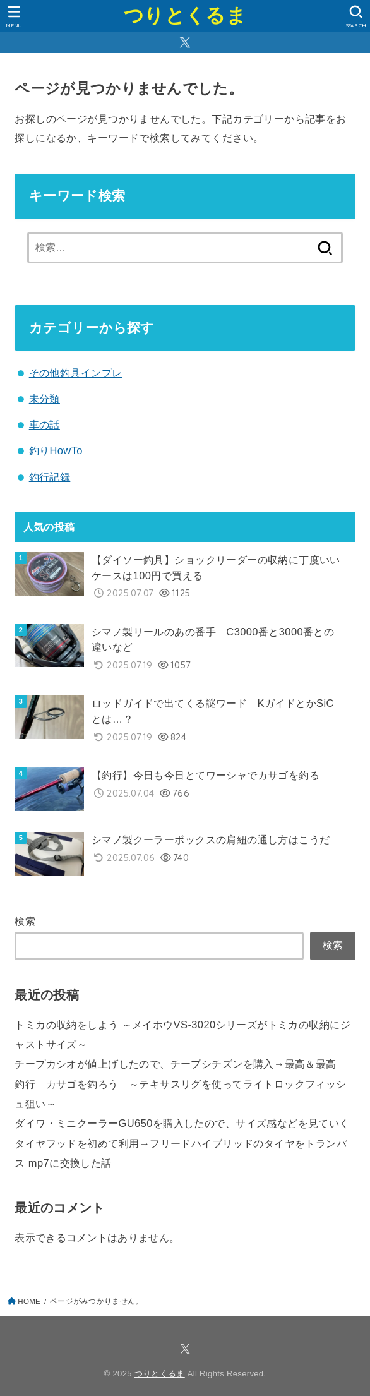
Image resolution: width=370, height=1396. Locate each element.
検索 (25, 921)
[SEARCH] (356, 16)
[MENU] (14, 16)
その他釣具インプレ (75, 372)
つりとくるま (185, 15)
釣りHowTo (56, 450)
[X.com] (185, 42)
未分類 (44, 398)
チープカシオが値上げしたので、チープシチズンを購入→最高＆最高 (175, 1063)
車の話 (44, 424)
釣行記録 (50, 477)
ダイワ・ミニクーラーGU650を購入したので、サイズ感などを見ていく (182, 1123)
